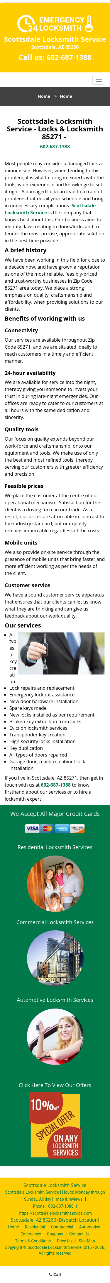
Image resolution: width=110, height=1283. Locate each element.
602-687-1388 (69, 57)
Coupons (55, 1234)
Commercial (62, 1227)
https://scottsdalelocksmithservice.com (55, 1213)
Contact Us (79, 1234)
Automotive (89, 1227)
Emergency (31, 1234)
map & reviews (69, 1199)
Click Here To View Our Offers (55, 1085)
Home (44, 96)
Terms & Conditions (33, 1241)
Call (55, 1274)
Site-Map (87, 1241)
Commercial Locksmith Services (55, 922)
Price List (65, 1241)
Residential (35, 1227)
